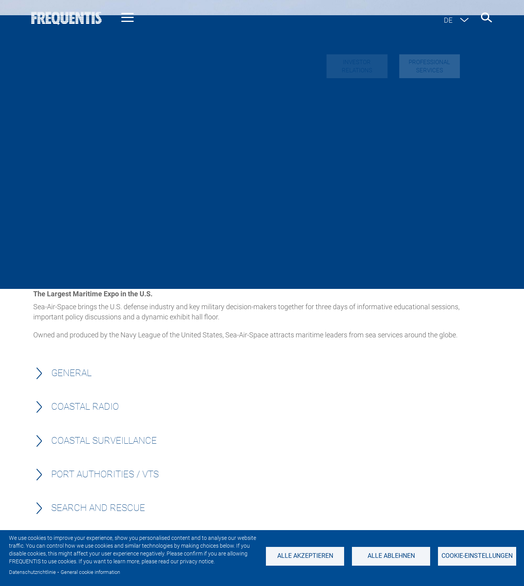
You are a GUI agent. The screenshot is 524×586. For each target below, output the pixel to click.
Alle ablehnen (391, 555)
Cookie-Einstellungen (477, 555)
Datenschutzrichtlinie (32, 572)
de (448, 20)
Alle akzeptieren (305, 555)
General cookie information (90, 572)
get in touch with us (260, 277)
